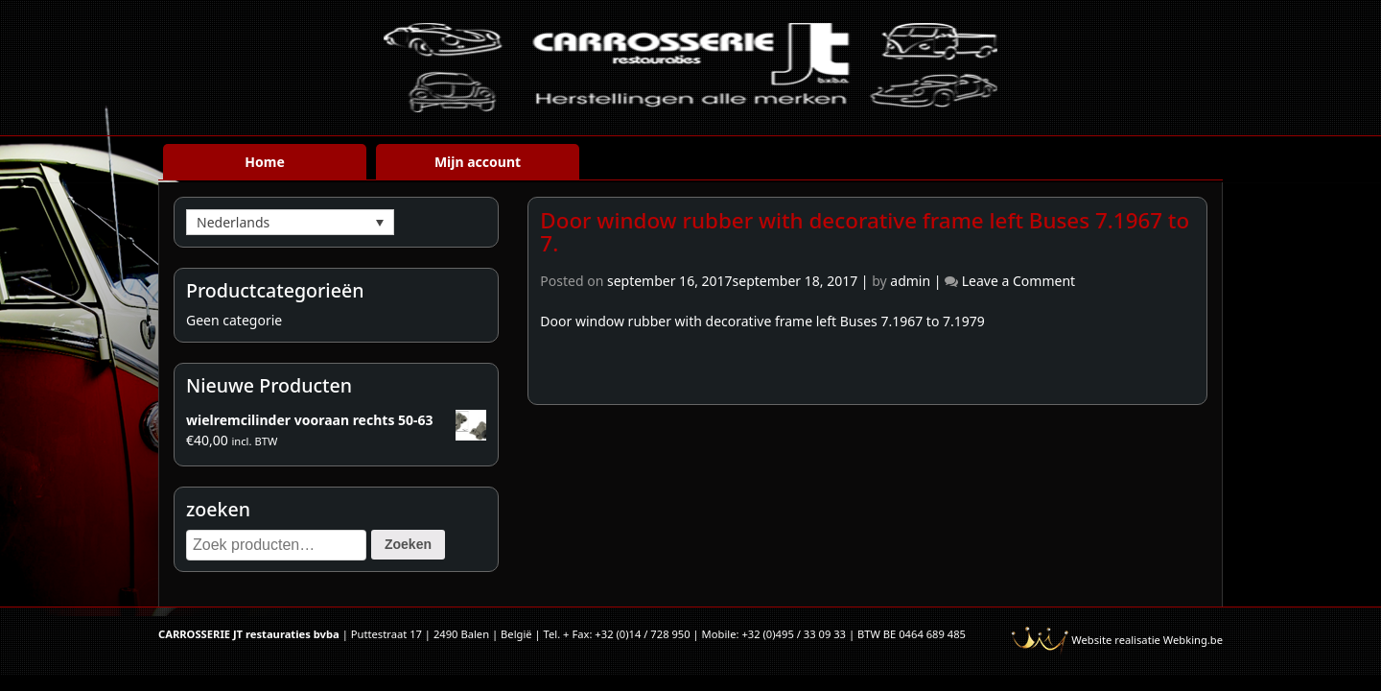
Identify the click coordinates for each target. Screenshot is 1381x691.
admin (910, 281)
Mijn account (477, 162)
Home (264, 162)
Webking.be (1193, 639)
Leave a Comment (1018, 281)
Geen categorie (234, 320)
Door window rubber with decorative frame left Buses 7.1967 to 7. (864, 232)
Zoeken (408, 544)
